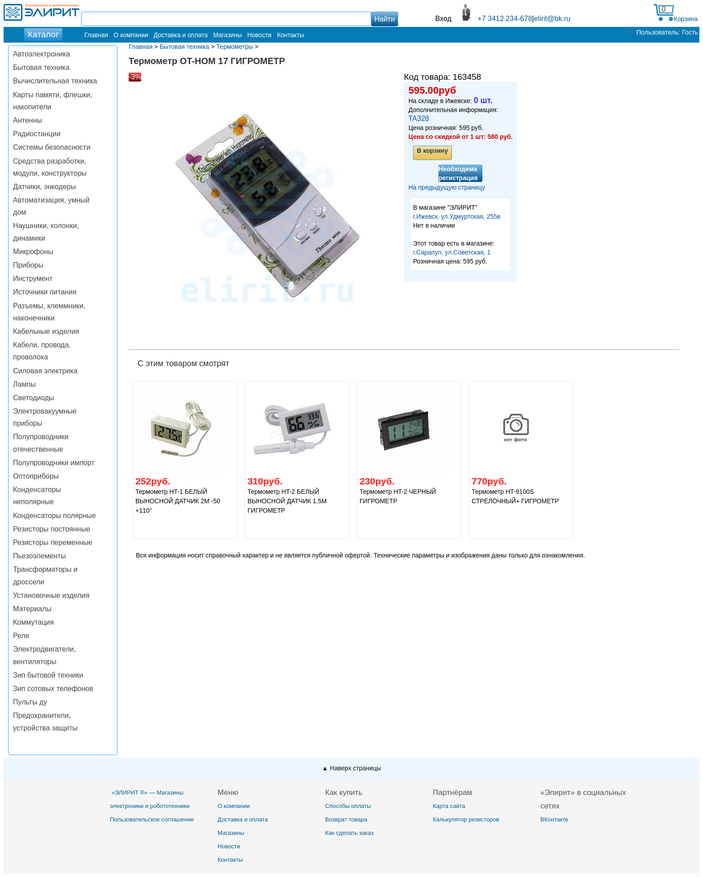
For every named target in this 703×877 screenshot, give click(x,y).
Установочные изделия (51, 595)
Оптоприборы (36, 476)
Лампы (24, 384)
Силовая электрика (45, 371)
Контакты (290, 35)
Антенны (27, 120)
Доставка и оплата (181, 35)
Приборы (28, 265)
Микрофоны (33, 251)
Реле (21, 635)
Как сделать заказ (349, 832)
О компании (130, 35)
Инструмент (32, 278)
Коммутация (33, 622)
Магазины (227, 35)
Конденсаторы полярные (54, 515)
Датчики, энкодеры (44, 186)
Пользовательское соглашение (152, 819)
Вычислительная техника (55, 81)
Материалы (32, 609)
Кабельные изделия (46, 331)
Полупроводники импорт (54, 463)
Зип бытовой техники (48, 675)
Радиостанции (37, 134)
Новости (259, 35)
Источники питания (45, 292)
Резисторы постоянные (51, 529)
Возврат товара (346, 819)
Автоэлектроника (41, 54)
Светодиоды (33, 398)
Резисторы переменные (52, 542)
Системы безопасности (52, 147)
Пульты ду (30, 702)
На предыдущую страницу (446, 187)
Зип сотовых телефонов (53, 688)
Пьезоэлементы (39, 556)
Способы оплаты (348, 806)
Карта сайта (449, 806)
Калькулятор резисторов (466, 819)
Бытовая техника (41, 67)
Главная (96, 35)
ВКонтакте (554, 819)
